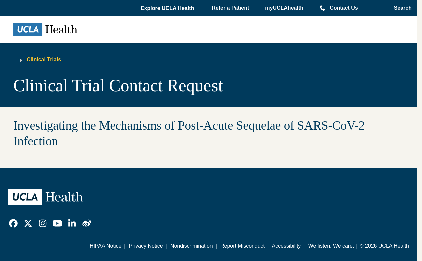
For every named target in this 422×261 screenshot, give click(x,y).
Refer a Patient (230, 8)
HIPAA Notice (105, 246)
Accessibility (286, 246)
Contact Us (344, 8)
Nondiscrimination (191, 246)
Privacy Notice (146, 246)
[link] (13, 223)
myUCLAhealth (284, 8)
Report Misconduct (242, 246)
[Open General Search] (401, 8)
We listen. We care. (331, 246)
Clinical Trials (44, 59)
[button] (168, 8)
